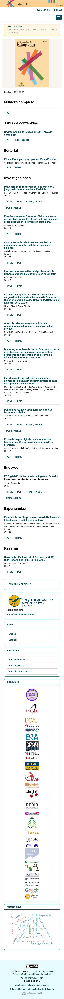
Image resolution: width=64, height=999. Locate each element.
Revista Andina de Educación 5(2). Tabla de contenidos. (28, 133)
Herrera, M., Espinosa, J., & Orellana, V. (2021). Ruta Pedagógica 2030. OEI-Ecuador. (30, 558)
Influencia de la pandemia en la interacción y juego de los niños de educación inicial (29, 188)
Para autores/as (17, 665)
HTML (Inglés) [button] (34, 201)
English (12, 634)
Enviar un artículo (20, 584)
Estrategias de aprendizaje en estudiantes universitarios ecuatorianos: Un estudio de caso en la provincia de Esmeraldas (30, 381)
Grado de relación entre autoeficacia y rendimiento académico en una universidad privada (28, 326)
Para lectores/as (17, 659)
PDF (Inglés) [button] (22, 140)
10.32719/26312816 (34, 978)
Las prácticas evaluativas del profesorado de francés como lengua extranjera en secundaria (30, 272)
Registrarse (43, 10)
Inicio (8, 27)
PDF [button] (8, 112)
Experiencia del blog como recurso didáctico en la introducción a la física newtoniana (32, 519)
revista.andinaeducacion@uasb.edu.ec (32, 985)
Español (13, 640)
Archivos (18, 27)
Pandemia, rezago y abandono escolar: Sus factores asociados (28, 411)
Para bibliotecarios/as (20, 671)
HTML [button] (18, 167)
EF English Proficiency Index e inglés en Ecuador (32, 477)
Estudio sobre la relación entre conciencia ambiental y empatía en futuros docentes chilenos (27, 245)
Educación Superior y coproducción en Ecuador (30, 159)
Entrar (58, 10)
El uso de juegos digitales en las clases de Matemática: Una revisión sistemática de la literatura (28, 442)
